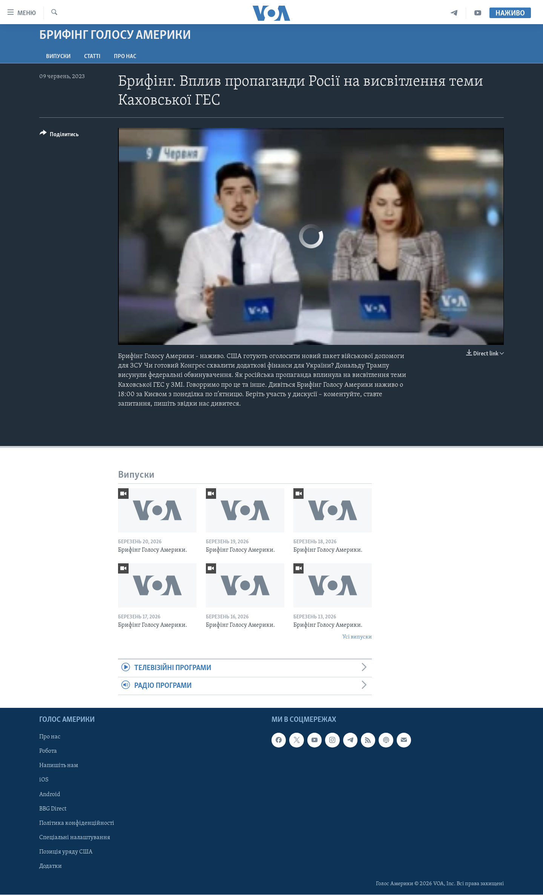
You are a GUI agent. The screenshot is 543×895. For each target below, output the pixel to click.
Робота (48, 752)
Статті (92, 57)
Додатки (50, 866)
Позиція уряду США (65, 852)
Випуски (58, 57)
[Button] (59, 135)
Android (49, 795)
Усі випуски (357, 637)
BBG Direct (52, 809)
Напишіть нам (58, 766)
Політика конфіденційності (76, 823)
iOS (44, 780)
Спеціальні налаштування (74, 838)
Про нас (125, 57)
